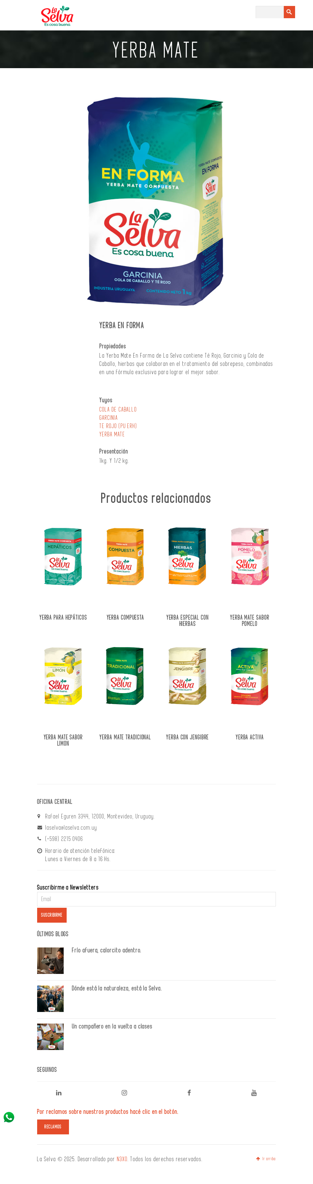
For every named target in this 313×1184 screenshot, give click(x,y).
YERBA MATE (112, 434)
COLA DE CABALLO (118, 409)
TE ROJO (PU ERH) (118, 426)
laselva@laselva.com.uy (71, 827)
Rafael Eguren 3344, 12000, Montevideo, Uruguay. (100, 816)
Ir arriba (266, 1159)
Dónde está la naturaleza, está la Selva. (117, 988)
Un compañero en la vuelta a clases (112, 1026)
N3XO (122, 1159)
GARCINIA (108, 418)
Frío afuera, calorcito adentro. (107, 950)
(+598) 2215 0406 (64, 839)
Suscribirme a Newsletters (68, 887)
